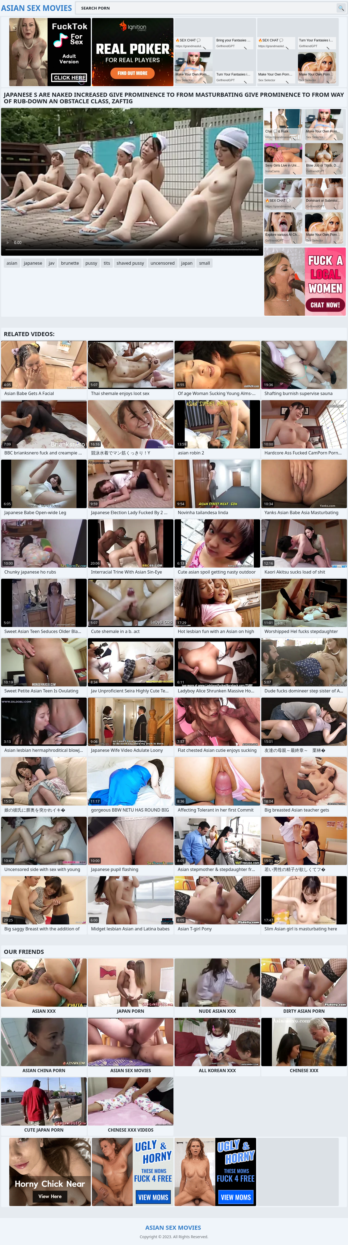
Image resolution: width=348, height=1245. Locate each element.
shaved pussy (130, 263)
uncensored (163, 263)
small (204, 263)
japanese (33, 263)
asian (12, 263)
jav (51, 263)
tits (107, 263)
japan (187, 263)
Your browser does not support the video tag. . (132, 182)
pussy (91, 263)
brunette (70, 263)
